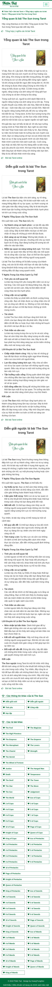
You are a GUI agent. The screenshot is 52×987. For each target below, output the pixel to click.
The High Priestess (12, 734)
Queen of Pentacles (12, 885)
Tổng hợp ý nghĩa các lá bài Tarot (20, 31)
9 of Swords (34, 914)
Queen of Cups (35, 833)
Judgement (34, 792)
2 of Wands (9, 938)
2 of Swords (9, 897)
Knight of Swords (11, 926)
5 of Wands (34, 943)
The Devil (8, 780)
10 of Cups (8, 827)
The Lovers (34, 745)
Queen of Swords (36, 926)
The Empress (10, 739)
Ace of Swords (35, 891)
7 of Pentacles (35, 856)
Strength (32, 751)
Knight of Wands (11, 967)
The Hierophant (10, 745)
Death (6, 774)
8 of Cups (8, 821)
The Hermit (9, 757)
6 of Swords (9, 908)
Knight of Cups (10, 833)
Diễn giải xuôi (10, 702)
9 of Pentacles (35, 862)
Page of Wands (35, 961)
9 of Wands (34, 955)
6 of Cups (8, 815)
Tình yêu (8, 707)
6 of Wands (9, 949)
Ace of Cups (34, 798)
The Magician (34, 728)
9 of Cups (33, 821)
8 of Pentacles (10, 862)
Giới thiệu (7, 985)
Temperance (34, 774)
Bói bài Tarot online (13, 158)
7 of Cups (33, 815)
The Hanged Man (36, 769)
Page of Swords (35, 920)
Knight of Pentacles (12, 879)
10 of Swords (9, 920)
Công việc (33, 707)
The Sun (7, 792)
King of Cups (9, 839)
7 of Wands (34, 949)
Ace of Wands (35, 932)
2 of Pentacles (10, 844)
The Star (8, 786)
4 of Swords (9, 903)
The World (8, 798)
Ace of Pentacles (36, 839)
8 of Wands (9, 955)
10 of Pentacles (10, 868)
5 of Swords (34, 903)
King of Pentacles (11, 891)
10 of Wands (9, 961)
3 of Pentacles (35, 844)
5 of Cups (33, 809)
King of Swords (10, 932)
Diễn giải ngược (35, 702)
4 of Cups (8, 809)
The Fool (8, 728)
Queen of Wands (36, 967)
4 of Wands (9, 943)
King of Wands (10, 973)
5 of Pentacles (35, 850)
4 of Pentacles (10, 850)
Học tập (7, 713)
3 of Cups (33, 804)
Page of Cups (34, 827)
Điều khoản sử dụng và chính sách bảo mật (31, 985)
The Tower (33, 780)
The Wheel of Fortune (13, 763)
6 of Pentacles (10, 856)
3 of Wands (34, 938)
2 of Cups (8, 804)
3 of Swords (34, 897)
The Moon (33, 786)
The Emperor (34, 739)
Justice (7, 769)
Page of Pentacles (12, 874)
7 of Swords (34, 908)
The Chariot (9, 751)
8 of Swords (9, 914)
